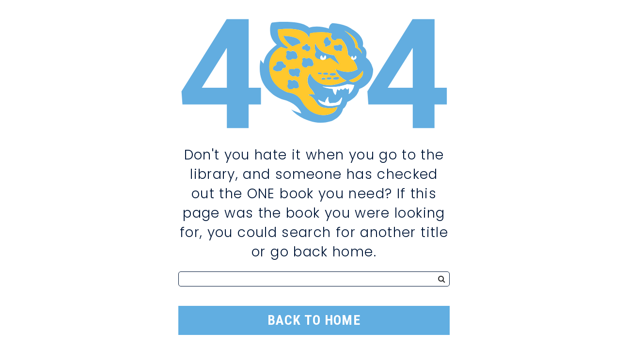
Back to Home (314, 320)
